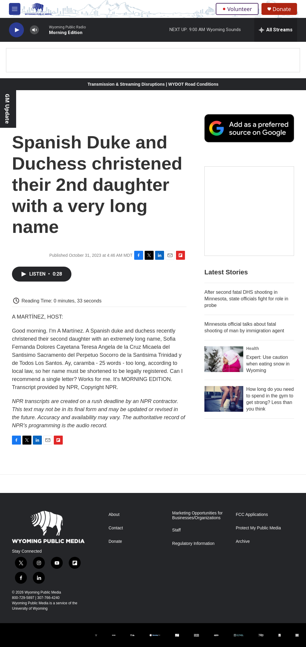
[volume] (34, 30)
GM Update (7, 109)
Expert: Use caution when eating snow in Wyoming (268, 364)
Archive (243, 541)
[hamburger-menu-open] (14, 9)
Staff (176, 530)
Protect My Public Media (258, 528)
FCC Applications (252, 514)
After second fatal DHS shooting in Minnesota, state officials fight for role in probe (246, 299)
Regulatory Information (193, 543)
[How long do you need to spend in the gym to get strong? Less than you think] (223, 399)
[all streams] (275, 30)
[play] (16, 30)
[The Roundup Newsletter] (249, 211)
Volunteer (237, 9)
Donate (282, 9)
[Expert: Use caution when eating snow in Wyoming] (223, 359)
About (114, 514)
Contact (115, 528)
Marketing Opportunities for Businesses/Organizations (197, 515)
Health (252, 348)
